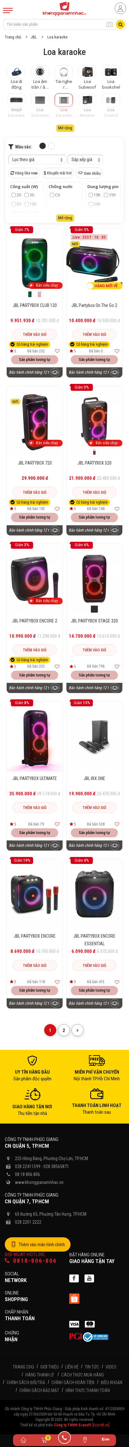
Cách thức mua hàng (82, 1374)
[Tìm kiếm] (120, 24)
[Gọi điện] (64, 1439)
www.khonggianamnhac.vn (39, 1182)
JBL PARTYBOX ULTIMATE (34, 778)
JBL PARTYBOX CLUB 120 (35, 305)
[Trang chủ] (23, 1439)
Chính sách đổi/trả (26, 1382)
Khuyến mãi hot (58, 173)
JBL (34, 37)
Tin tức (92, 1366)
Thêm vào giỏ (34, 334)
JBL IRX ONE (94, 778)
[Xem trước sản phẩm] (55, 372)
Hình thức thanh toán (87, 1390)
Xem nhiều (89, 173)
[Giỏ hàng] (44, 1439)
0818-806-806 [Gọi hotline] (31, 1261)
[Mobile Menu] (8, 10)
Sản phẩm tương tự (34, 359)
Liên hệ (71, 1366)
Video (110, 1366)
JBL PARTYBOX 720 (35, 462)
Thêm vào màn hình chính (37, 1244)
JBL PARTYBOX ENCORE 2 (34, 620)
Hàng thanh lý (39, 1374)
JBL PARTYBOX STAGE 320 (94, 620)
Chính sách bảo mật (39, 1390)
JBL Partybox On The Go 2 (94, 305)
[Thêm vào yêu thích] (57, 351)
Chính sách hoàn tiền (72, 1382)
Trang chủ (13, 37)
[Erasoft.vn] (100, 1425)
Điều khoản (111, 1382)
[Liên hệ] (85, 1439)
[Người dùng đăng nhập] (120, 8)
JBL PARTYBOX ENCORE (35, 936)
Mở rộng (65, 128)
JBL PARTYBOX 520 (95, 462)
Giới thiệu (49, 1366)
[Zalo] (105, 1440)
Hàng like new (24, 173)
